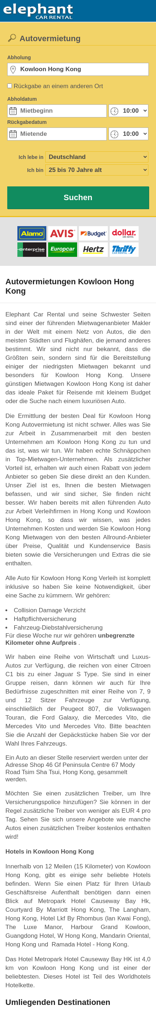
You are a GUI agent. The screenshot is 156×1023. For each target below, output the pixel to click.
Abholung (19, 57)
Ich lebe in (31, 157)
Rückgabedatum (27, 122)
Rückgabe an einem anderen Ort (58, 86)
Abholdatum (22, 99)
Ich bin (35, 170)
